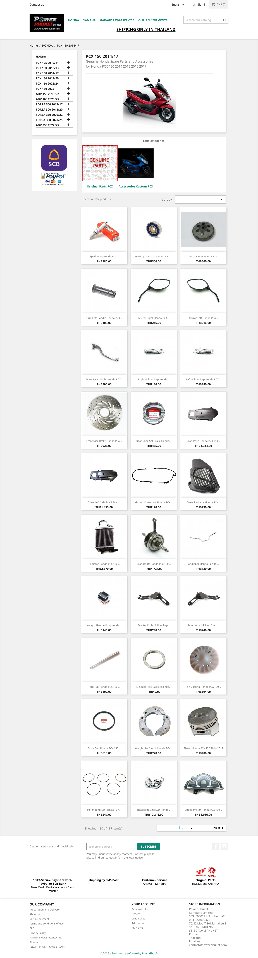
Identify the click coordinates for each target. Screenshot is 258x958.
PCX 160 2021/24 (47, 83)
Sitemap (34, 942)
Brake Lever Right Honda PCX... (104, 379)
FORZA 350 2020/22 (49, 115)
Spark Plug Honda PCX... (104, 256)
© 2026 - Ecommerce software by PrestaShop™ (129, 953)
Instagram (224, 846)
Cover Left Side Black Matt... (104, 502)
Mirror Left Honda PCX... (203, 318)
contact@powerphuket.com (208, 945)
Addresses (138, 923)
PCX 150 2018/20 (47, 78)
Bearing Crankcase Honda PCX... (154, 256)
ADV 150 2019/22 (47, 94)
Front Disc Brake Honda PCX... (104, 441)
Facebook (215, 846)
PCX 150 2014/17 (47, 73)
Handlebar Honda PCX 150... (203, 563)
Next (219, 828)
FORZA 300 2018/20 (49, 109)
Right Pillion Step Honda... (153, 379)
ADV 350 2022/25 (47, 125)
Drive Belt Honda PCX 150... (104, 748)
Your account (143, 904)
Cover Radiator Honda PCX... (203, 502)
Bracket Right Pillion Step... (154, 625)
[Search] (205, 20)
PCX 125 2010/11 (47, 63)
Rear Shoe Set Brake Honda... (153, 441)
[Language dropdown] (178, 5)
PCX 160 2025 (45, 89)
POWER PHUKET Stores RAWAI (47, 947)
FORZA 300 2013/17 (49, 104)
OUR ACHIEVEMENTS (152, 20)
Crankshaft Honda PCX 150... (154, 563)
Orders (136, 914)
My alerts (137, 928)
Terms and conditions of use (47, 923)
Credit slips (138, 918)
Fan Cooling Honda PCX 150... (203, 686)
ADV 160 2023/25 (47, 99)
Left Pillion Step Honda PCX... (203, 379)
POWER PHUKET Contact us (46, 937)
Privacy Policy (38, 933)
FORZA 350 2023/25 (49, 120)
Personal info (139, 909)
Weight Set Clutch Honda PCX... (154, 748)
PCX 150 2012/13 (47, 68)
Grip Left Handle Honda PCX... (104, 318)
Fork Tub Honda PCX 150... (104, 686)
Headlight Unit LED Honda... (154, 809)
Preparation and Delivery (44, 909)
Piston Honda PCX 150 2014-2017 (203, 748)
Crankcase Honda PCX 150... (203, 441)
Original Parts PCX (100, 186)
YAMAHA (89, 20)
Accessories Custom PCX (136, 186)
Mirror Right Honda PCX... (153, 318)
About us (35, 914)
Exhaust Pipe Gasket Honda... (153, 686)
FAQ (32, 928)
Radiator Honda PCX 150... (104, 563)
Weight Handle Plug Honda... (104, 625)
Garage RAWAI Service (117, 20)
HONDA (73, 20)
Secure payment (39, 919)
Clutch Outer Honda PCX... (203, 256)
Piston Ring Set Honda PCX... (104, 809)
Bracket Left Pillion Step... (203, 625)
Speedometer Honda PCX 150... (203, 809)
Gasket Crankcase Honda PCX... (153, 502)
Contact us (37, 4)
